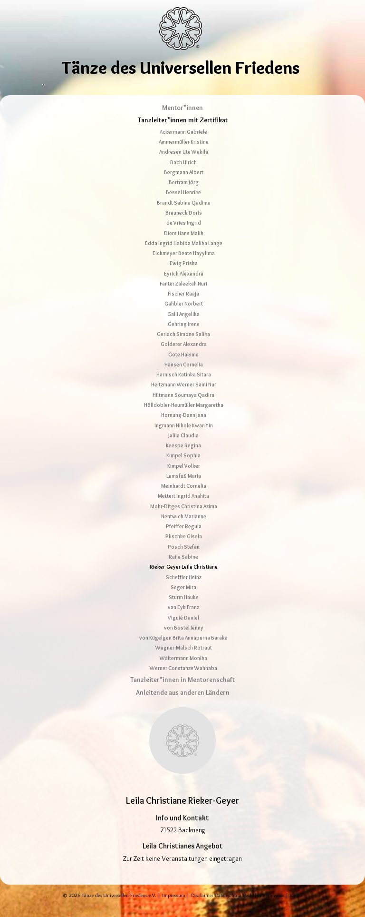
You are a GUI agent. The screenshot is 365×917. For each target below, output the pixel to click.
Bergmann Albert (183, 183)
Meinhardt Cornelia (183, 497)
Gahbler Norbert (183, 315)
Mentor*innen (182, 118)
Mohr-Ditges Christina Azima (183, 517)
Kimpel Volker (183, 476)
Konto (296, 906)
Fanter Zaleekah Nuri (183, 295)
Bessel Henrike (183, 203)
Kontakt (306, 87)
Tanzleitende (167, 87)
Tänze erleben (118, 87)
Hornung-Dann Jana (183, 426)
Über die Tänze (65, 87)
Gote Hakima (183, 365)
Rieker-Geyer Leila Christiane (184, 578)
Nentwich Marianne (183, 527)
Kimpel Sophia (183, 466)
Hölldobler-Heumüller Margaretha (183, 416)
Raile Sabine (183, 568)
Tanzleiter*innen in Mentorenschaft (182, 691)
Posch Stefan (184, 558)
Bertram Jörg (184, 193)
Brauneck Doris (183, 224)
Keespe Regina (183, 457)
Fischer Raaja (183, 305)
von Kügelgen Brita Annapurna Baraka (183, 649)
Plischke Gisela (183, 547)
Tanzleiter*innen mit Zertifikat (183, 131)
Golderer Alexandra (184, 355)
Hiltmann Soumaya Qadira (183, 406)
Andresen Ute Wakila (183, 163)
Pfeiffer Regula (184, 537)
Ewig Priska (184, 274)
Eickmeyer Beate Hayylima (184, 264)
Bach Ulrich (183, 173)
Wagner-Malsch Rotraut (183, 659)
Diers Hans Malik (183, 244)
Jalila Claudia (183, 447)
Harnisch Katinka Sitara (183, 386)
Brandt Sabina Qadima (184, 213)
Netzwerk (249, 87)
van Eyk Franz (183, 618)
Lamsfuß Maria (183, 487)
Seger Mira (183, 598)
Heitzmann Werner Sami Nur (183, 396)
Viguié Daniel (183, 628)
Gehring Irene (184, 335)
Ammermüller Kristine (184, 153)
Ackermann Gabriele (183, 143)
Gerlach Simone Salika (183, 345)
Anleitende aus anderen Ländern (183, 704)
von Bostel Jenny (183, 639)
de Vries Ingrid (183, 234)
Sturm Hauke (184, 608)
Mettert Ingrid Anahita (183, 507)
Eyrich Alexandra (183, 284)
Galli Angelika (183, 325)
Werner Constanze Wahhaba (183, 679)
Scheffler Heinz (184, 588)
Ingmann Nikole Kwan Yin (183, 436)
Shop (279, 87)
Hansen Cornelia (183, 376)
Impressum (173, 906)
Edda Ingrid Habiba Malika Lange (183, 254)
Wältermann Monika (183, 669)
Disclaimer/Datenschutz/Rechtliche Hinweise (237, 906)
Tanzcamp (211, 87)
